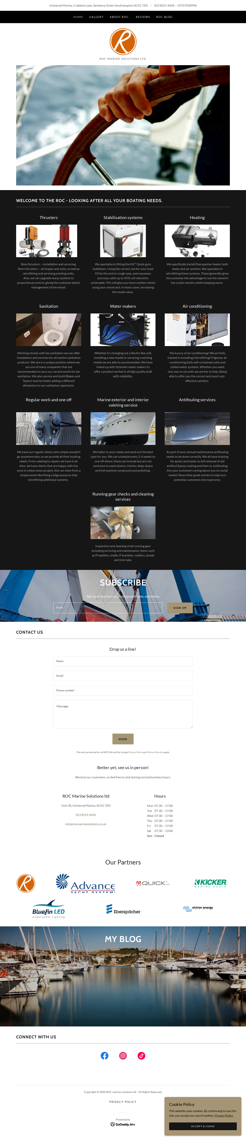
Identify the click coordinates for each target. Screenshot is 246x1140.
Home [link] (78, 17)
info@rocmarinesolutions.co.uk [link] (85, 827)
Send (123, 742)
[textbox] (107, 610)
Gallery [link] (96, 17)
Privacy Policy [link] (135, 755)
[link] (123, 43)
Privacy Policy (224, 1115)
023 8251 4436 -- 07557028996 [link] (175, 5)
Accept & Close (202, 1126)
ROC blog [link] (164, 17)
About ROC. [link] (120, 17)
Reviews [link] (143, 17)
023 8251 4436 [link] (86, 818)
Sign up (180, 611)
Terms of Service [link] (155, 755)
